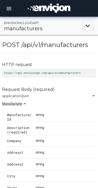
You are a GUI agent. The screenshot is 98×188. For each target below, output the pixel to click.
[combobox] (49, 96)
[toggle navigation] (49, 26)
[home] (49, 8)
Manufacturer (12, 103)
